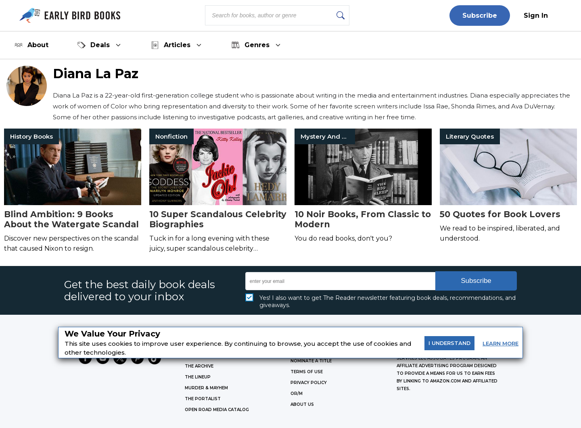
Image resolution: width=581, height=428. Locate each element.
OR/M (296, 393)
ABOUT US (302, 404)
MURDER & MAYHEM (206, 388)
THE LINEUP (198, 377)
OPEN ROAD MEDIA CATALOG (217, 409)
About (31, 45)
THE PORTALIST (203, 398)
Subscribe (479, 15)
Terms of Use (306, 371)
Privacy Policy (308, 382)
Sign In (536, 15)
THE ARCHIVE (199, 366)
